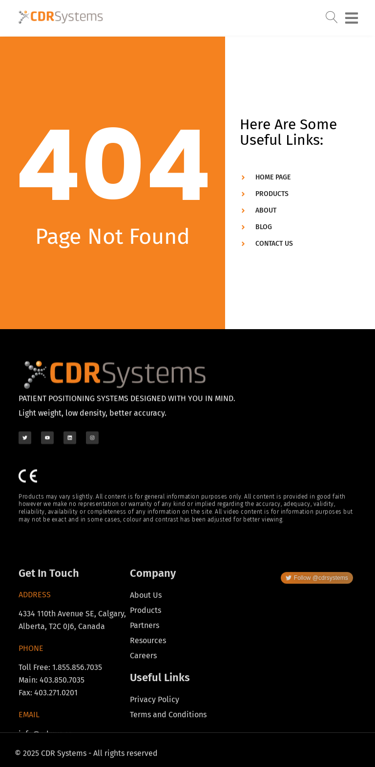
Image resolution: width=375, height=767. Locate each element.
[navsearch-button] (332, 11)
